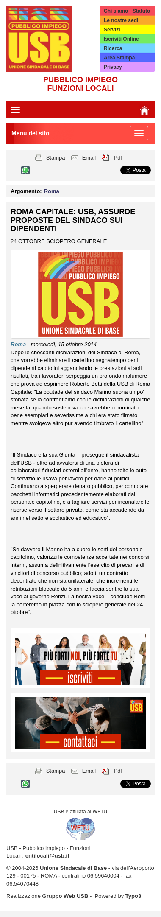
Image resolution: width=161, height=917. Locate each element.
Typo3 (133, 896)
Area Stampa (119, 58)
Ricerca (113, 48)
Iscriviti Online (121, 39)
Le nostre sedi (121, 20)
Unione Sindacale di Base (73, 868)
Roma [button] (51, 191)
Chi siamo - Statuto (127, 11)
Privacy (113, 67)
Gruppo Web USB (65, 896)
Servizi (112, 30)
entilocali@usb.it (47, 856)
